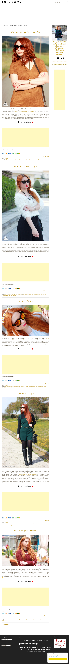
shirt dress (41, 386)
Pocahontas (31, 159)
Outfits (31, 20)
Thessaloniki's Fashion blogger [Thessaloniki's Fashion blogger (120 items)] (42, 649)
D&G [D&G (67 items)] (24, 640)
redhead (38, 159)
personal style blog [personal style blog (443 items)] (37, 647)
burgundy (6, 619)
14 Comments (46, 615)
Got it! (57, 659)
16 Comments (46, 290)
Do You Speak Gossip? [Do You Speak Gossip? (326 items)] (34, 640)
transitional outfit (34, 523)
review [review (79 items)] (20, 649)
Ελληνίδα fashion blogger (38, 294)
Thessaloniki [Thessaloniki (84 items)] (31, 649)
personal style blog (26, 294)
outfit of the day (24, 619)
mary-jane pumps (19, 294)
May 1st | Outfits (25, 301)
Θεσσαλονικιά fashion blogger (10, 295)
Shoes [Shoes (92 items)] (22, 649)
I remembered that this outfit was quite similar (28, 474)
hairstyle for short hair (17, 159)
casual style (7, 386)
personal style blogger (25, 159)
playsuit (26, 523)
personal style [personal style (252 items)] (24, 647)
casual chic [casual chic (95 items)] (21, 640)
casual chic (7, 523)
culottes (6, 294)
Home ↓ (25, 20)
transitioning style (39, 619)
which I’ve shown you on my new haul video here (24, 111)
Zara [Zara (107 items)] (26, 651)
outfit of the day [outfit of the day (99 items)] (45, 644)
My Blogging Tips (40, 20)
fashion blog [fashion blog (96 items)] (46, 640)
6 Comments (46, 156)
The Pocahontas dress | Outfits (25, 32)
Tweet (3, 151)
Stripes (45, 386)
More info (55, 656)
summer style (43, 159)
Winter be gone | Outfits (25, 531)
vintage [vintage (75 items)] (20, 651)
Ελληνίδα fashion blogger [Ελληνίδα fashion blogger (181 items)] (35, 651)
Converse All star (12, 386)
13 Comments (46, 383)
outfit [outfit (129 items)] (40, 644)
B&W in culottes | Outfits (25, 167)
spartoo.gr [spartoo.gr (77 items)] (26, 649)
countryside (18, 386)
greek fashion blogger (9, 159)
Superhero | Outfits (25, 393)
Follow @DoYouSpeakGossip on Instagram (34, 632)
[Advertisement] (25, 137)
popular (35, 159)
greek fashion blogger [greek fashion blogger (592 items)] (29, 644)
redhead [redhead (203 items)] (48, 647)
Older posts (6, 28)
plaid (35, 619)
